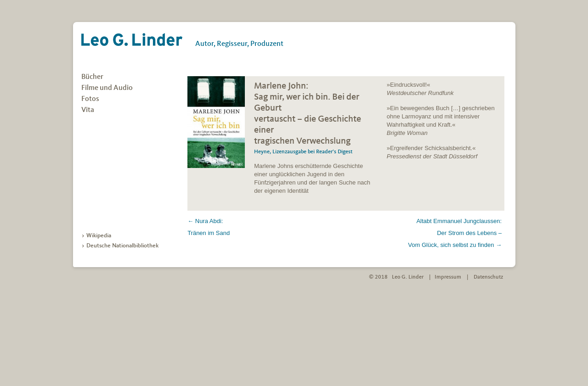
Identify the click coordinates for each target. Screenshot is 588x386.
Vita (87, 110)
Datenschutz (488, 277)
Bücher (92, 77)
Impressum (448, 277)
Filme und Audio (107, 88)
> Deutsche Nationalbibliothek (119, 246)
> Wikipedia (96, 236)
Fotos (90, 99)
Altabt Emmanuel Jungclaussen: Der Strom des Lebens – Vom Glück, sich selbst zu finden (455, 233)
